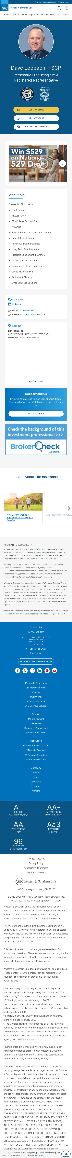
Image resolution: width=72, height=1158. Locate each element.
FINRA (32, 552)
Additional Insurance (36, 701)
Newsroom (36, 786)
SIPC (39, 552)
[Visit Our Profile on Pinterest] (47, 670)
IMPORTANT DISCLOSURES (16, 545)
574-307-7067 (36, 118)
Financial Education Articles (36, 745)
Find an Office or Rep (23, 14)
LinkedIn (16, 304)
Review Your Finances (36, 126)
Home (7, 14)
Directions (36, 381)
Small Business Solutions (36, 706)
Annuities (36, 692)
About (36, 772)
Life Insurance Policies (36, 687)
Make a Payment (36, 719)
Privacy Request (36, 858)
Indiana (39, 14)
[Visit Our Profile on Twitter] (25, 670)
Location (14, 325)
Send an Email (36, 110)
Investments (36, 697)
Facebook (17, 299)
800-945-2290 (28, 314)
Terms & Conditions (36, 872)
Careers (36, 791)
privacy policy (38, 1155)
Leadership (36, 781)
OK (66, 1154)
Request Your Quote (36, 732)
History (36, 777)
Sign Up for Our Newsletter (36, 661)
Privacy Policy (36, 863)
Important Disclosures (36, 759)
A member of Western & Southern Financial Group (51, 2)
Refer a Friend (36, 413)
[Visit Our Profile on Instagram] (32, 670)
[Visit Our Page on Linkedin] (39, 670)
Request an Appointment (36, 728)
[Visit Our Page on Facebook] (17, 670)
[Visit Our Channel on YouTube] (54, 670)
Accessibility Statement (36, 868)
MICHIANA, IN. (53, 14)
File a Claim (36, 723)
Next (62, 163)
